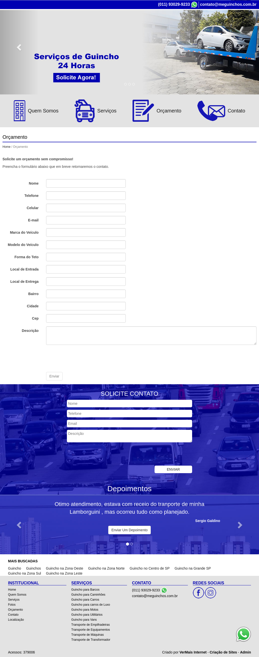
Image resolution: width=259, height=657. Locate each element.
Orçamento (15, 609)
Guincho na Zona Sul (24, 573)
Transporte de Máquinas (87, 634)
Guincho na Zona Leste (64, 573)
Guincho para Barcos (85, 589)
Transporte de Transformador (90, 639)
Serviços (14, 599)
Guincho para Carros (85, 599)
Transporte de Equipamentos (90, 629)
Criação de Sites (223, 652)
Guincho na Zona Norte (106, 568)
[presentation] (84, 358)
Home (7, 146)
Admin (245, 652)
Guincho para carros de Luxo (90, 604)
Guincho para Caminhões (88, 594)
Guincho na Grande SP (193, 568)
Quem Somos (17, 594)
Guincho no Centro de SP (150, 568)
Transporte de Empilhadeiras (90, 624)
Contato (13, 614)
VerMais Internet (192, 652)
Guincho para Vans (84, 619)
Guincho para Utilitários (87, 614)
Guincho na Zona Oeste (64, 568)
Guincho (14, 568)
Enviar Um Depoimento (129, 530)
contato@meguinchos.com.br (228, 4)
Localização (16, 619)
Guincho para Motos (84, 609)
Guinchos (33, 568)
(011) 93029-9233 (174, 4)
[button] (19, 524)
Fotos (12, 604)
